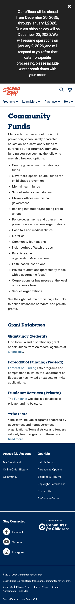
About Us (8, 587)
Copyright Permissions (51, 484)
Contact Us (44, 491)
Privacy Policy (23, 587)
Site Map (23, 590)
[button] (69, 6)
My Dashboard (12, 462)
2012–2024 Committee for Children (23, 574)
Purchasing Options (50, 469)
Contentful (31, 599)
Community (10, 476)
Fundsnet (20, 398)
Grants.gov (15, 351)
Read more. (16, 439)
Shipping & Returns (50, 476)
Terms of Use (41, 587)
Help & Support (47, 462)
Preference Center (49, 498)
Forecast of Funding (22, 368)
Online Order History (15, 469)
